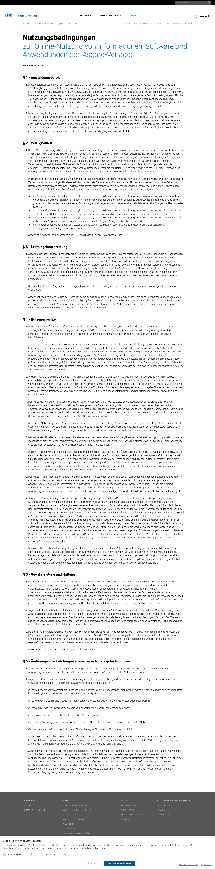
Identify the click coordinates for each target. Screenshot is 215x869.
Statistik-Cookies (52, 854)
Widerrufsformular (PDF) (152, 24)
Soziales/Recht (72, 814)
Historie (27, 805)
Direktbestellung (73, 819)
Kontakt (126, 819)
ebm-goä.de (163, 810)
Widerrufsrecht (69, 24)
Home (124, 800)
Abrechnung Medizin (75, 805)
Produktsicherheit (132, 814)
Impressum (206, 864)
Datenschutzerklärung (189, 864)
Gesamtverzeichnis (110, 15)
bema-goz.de (164, 805)
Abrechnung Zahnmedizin (77, 810)
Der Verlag (85, 15)
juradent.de (164, 814)
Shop (133, 15)
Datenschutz (173, 24)
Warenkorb (187, 24)
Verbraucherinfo (129, 24)
